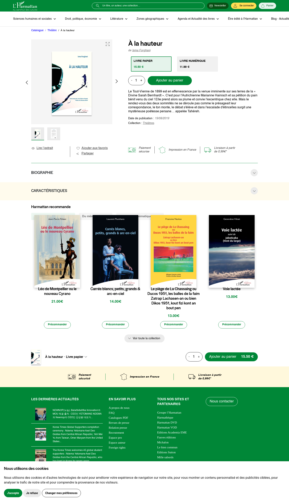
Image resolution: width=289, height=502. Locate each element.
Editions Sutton (166, 452)
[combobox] (77, 357)
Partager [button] (85, 153)
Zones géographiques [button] (149, 19)
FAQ (111, 413)
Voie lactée (232, 289)
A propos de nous (119, 408)
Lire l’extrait (42, 148)
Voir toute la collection (146, 338)
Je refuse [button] (32, 493)
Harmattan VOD (167, 427)
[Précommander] (57, 325)
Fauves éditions (166, 437)
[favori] (77, 281)
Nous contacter (222, 402)
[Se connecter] (243, 6)
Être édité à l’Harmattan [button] (241, 19)
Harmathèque (165, 418)
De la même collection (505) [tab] (53, 216)
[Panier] (267, 6)
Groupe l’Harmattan (169, 413)
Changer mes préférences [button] (61, 493)
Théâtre (52, 30)
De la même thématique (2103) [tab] (140, 216)
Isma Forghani (141, 50)
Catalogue (37, 30)
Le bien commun (167, 447)
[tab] (151, 64)
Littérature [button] (116, 19)
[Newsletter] (218, 6)
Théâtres (148, 123)
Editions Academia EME (172, 432)
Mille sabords (165, 457)
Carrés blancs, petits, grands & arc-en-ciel (115, 291)
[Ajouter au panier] (230, 357)
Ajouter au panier (169, 81)
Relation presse (118, 428)
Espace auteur (117, 443)
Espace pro (115, 438)
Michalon (163, 442)
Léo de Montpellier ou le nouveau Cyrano (57, 291)
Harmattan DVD (167, 422)
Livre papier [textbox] (74, 357)
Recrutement (116, 433)
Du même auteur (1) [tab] (95, 216)
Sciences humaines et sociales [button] (32, 19)
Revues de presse (119, 423)
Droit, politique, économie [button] (80, 19)
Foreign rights (117, 448)
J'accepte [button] (13, 493)
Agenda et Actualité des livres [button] (194, 19)
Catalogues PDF (118, 418)
